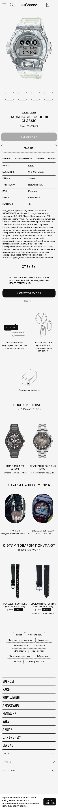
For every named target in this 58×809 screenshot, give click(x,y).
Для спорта (20, 650)
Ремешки (9, 713)
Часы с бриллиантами (19, 656)
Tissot (19, 634)
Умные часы (43, 640)
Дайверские (42, 656)
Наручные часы (35, 184)
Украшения (11, 697)
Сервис (7, 745)
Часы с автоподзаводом (20, 640)
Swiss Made (39, 645)
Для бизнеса (11, 737)
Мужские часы (35, 634)
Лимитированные (35, 661)
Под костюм (38, 650)
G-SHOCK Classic (36, 171)
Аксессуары (11, 705)
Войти (27, 301)
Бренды (8, 681)
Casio (31, 165)
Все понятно (49, 801)
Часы (6, 689)
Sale (5, 721)
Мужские (33, 191)
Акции (7, 729)
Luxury (17, 661)
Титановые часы (20, 645)
